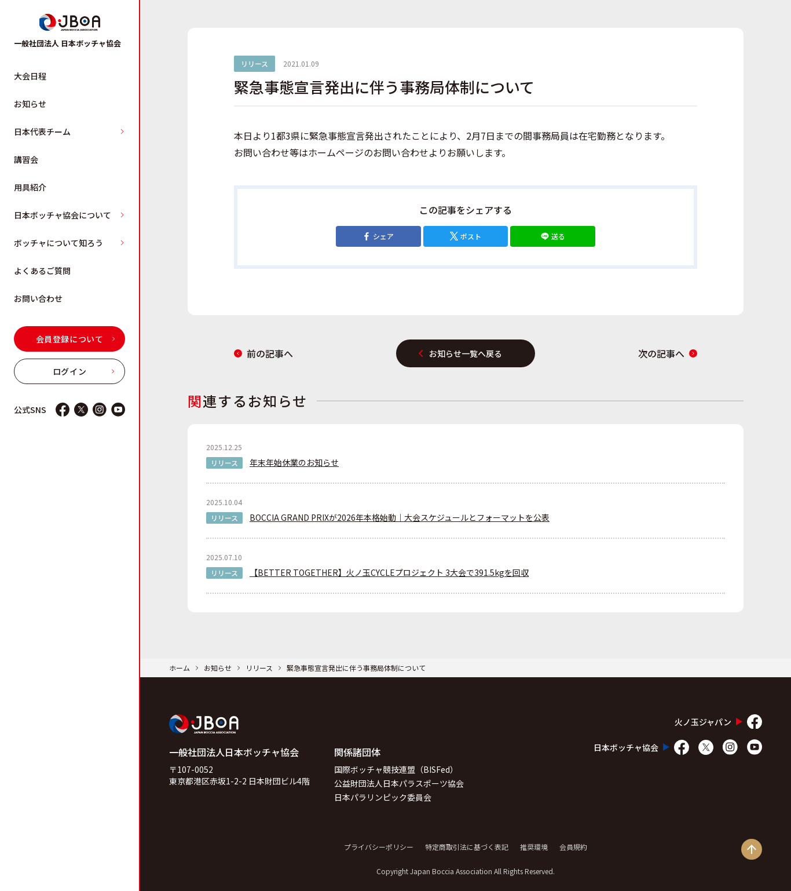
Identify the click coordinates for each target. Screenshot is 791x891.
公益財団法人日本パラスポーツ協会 (399, 783)
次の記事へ (667, 353)
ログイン (84, 371)
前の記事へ (263, 353)
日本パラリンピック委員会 (382, 797)
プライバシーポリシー (378, 847)
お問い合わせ (38, 298)
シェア (378, 236)
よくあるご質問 (42, 270)
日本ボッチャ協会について (69, 215)
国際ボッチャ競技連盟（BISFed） (396, 769)
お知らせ (30, 103)
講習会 (26, 159)
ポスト (465, 236)
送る (553, 236)
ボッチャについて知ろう (69, 243)
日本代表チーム (69, 131)
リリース (259, 668)
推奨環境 (534, 847)
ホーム (179, 668)
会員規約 (573, 847)
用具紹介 (30, 187)
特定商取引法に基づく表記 (466, 847)
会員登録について (76, 339)
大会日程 (30, 76)
